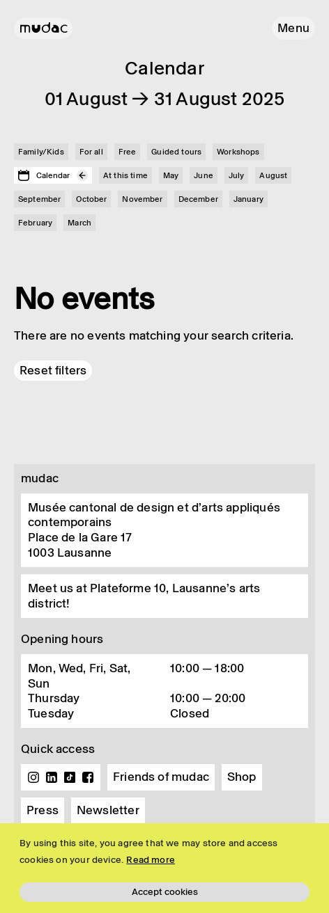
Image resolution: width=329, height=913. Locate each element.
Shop (242, 776)
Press (42, 810)
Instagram (33, 777)
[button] (293, 28)
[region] (164, 868)
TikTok (69, 777)
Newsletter (108, 810)
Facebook (87, 777)
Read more (150, 860)
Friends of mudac (161, 776)
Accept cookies (165, 892)
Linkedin (51, 777)
